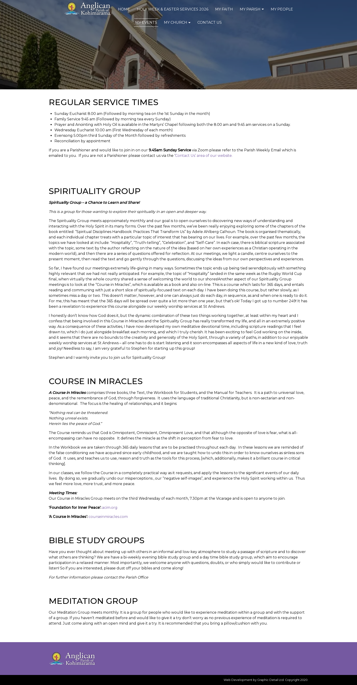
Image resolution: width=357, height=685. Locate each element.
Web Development (238, 680)
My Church (178, 22)
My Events (146, 22)
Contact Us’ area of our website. (203, 155)
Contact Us (209, 22)
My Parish (252, 9)
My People (282, 9)
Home (124, 9)
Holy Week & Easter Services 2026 (172, 9)
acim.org (109, 507)
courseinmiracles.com (108, 516)
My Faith (224, 9)
